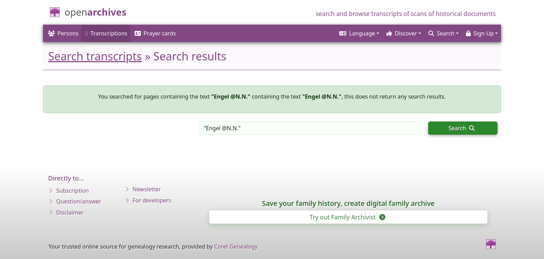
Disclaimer (70, 212)
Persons (63, 33)
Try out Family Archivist (346, 217)
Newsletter (147, 189)
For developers (152, 200)
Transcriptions (106, 33)
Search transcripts (95, 56)
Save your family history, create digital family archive (348, 203)
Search (462, 128)
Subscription (72, 190)
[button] (358, 33)
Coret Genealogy (235, 246)
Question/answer (78, 201)
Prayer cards (155, 33)
